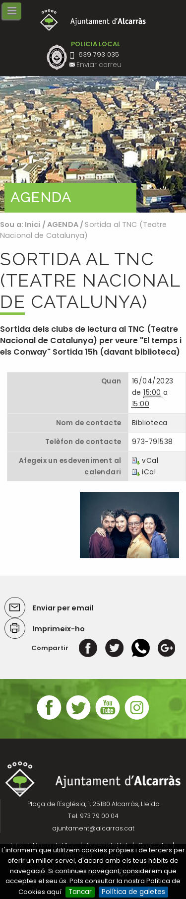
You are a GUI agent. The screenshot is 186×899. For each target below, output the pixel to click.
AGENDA (62, 224)
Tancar (80, 892)
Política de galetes (133, 892)
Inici (33, 224)
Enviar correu (99, 65)
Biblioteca (149, 423)
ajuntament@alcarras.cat (93, 828)
